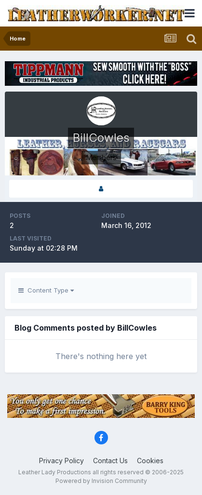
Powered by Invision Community (101, 480)
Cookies (150, 460)
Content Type (46, 290)
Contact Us (110, 460)
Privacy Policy (61, 460)
